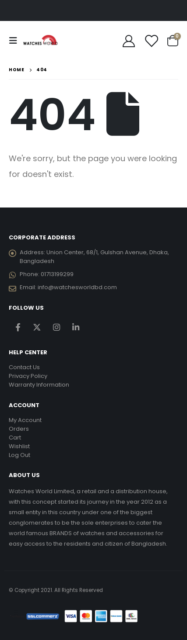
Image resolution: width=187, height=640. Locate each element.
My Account (25, 420)
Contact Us (24, 367)
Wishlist (19, 446)
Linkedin (75, 327)
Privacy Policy (28, 376)
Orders (19, 429)
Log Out (19, 455)
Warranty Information (39, 385)
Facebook (18, 327)
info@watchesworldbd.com (77, 287)
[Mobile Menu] (16, 40)
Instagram (56, 327)
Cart (15, 437)
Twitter (37, 327)
